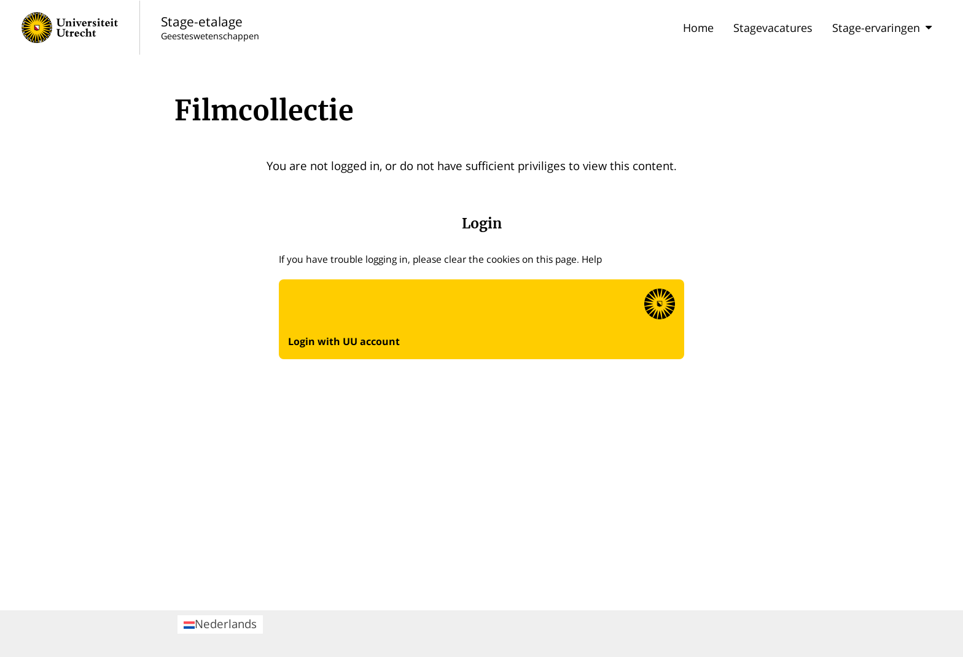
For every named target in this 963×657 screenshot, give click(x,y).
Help (592, 259)
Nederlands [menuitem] (220, 623)
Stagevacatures (773, 27)
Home (698, 27)
